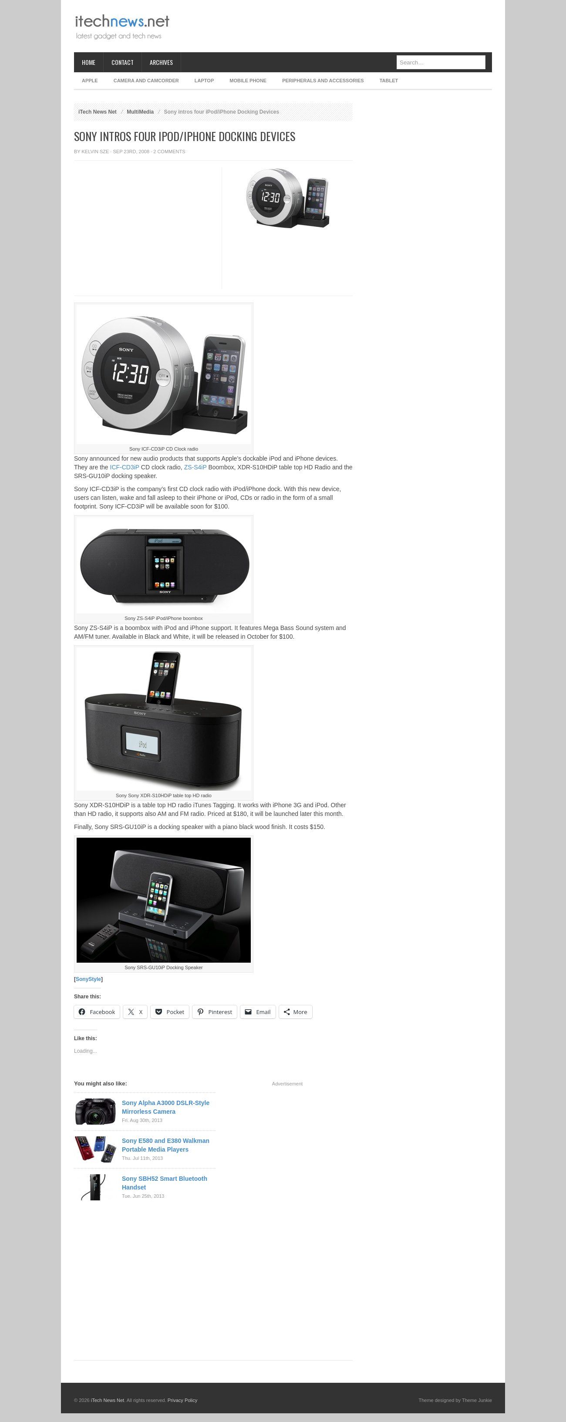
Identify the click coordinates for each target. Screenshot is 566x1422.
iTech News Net (97, 112)
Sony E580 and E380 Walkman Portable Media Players (165, 1145)
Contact (122, 62)
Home (88, 62)
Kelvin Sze (95, 151)
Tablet (389, 80)
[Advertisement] (333, 26)
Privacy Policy (182, 1400)
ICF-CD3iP (124, 467)
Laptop (204, 80)
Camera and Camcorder (146, 80)
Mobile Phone (247, 80)
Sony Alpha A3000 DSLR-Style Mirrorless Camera (165, 1107)
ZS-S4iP (195, 467)
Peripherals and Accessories (323, 80)
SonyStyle (88, 979)
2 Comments (169, 151)
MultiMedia (140, 112)
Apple (90, 80)
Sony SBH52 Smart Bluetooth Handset (164, 1183)
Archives (161, 62)
